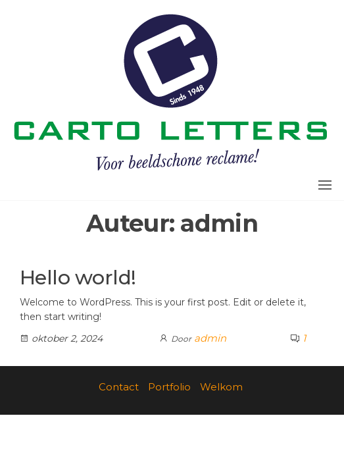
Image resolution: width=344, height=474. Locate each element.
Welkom (221, 387)
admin (210, 338)
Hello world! (78, 277)
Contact (119, 387)
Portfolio (169, 387)
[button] (325, 185)
